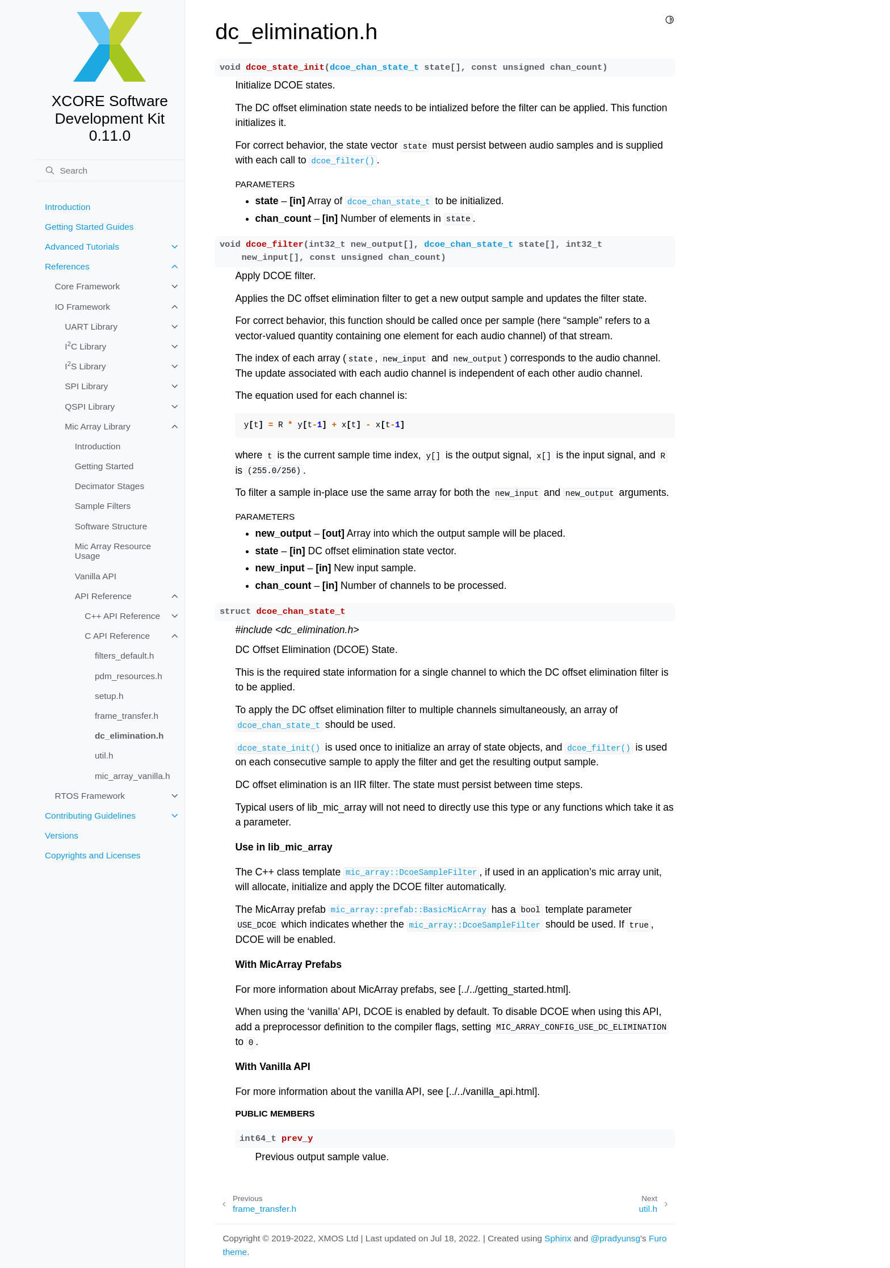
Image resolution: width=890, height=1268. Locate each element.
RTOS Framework (90, 796)
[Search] (109, 170)
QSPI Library (90, 406)
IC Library (85, 345)
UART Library (91, 326)
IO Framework (82, 306)
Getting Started (104, 466)
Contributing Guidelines (90, 815)
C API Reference (117, 636)
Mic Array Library (97, 426)
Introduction (67, 207)
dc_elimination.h (129, 735)
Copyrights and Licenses (93, 855)
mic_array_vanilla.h (132, 776)
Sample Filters (103, 506)
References (67, 266)
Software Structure (111, 526)
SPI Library (86, 386)
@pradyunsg (616, 1238)
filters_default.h (124, 655)
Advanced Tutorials (82, 246)
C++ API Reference (122, 616)
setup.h (109, 696)
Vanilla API (95, 576)
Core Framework (87, 286)
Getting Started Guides (89, 226)
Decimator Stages (109, 486)
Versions (61, 835)
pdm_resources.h (128, 676)
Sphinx (557, 1238)
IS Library (85, 365)
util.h (104, 755)
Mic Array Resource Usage (113, 551)
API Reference (103, 596)
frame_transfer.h (126, 716)
